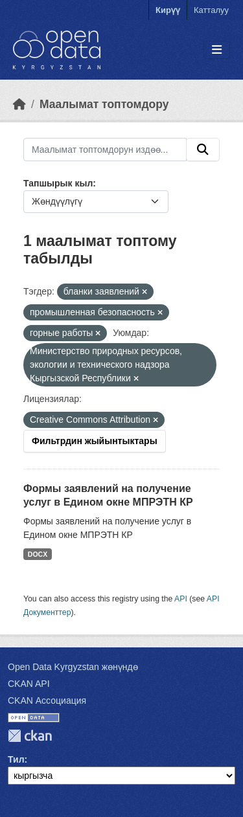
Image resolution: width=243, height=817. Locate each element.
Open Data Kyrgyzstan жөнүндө (73, 667)
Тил (16, 759)
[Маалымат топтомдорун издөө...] (105, 149)
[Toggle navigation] (216, 50)
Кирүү (168, 10)
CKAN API (29, 683)
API (180, 598)
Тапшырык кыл (58, 183)
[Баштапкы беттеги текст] (19, 104)
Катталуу (211, 10)
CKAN (30, 736)
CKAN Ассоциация (47, 700)
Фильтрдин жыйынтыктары (94, 441)
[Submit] (203, 149)
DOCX (37, 554)
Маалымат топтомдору (104, 104)
